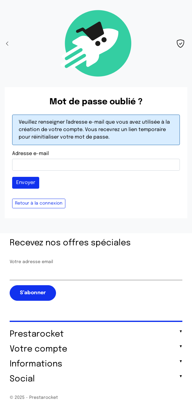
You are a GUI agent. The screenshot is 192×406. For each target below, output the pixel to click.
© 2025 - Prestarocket (34, 397)
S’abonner (33, 292)
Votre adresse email (31, 262)
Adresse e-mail (30, 153)
